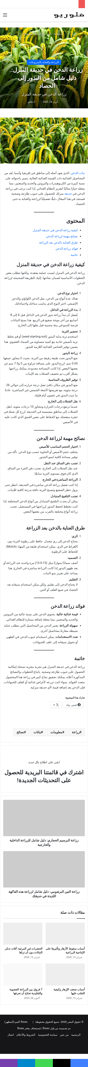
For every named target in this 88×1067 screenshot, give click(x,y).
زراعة (76, 732)
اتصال (10, 1034)
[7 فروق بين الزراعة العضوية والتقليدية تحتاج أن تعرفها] (22, 975)
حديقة (68, 193)
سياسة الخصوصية (47, 1034)
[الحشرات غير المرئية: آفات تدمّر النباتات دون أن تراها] (22, 934)
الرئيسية (60, 33)
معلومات (56, 732)
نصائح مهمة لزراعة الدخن (62, 236)
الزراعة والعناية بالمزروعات (36, 33)
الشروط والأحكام (26, 1034)
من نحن (64, 1034)
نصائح (20, 732)
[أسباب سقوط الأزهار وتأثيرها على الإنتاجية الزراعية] (65, 934)
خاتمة (74, 255)
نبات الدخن (78, 173)
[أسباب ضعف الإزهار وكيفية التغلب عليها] (65, 975)
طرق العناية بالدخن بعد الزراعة (58, 242)
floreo (20, 1028)
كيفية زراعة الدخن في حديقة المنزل (55, 230)
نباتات (37, 732)
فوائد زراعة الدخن (67, 248)
